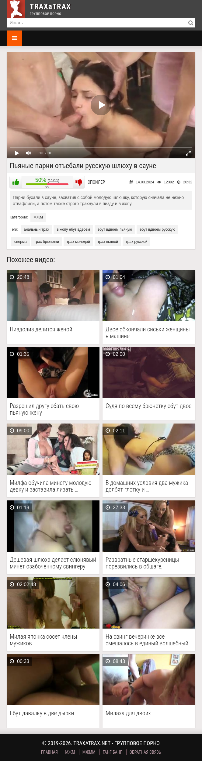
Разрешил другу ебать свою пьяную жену (44, 409)
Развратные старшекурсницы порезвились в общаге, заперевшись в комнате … (142, 563)
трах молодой (78, 242)
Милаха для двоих (128, 713)
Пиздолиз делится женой (41, 329)
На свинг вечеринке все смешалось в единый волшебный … (147, 640)
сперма (20, 242)
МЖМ (38, 217)
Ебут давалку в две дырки (42, 713)
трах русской (136, 242)
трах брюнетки (46, 242)
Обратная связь (145, 752)
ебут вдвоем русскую (157, 229)
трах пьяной (108, 242)
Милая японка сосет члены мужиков (43, 640)
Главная (49, 752)
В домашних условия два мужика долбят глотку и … (147, 486)
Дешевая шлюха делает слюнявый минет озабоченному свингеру (53, 563)
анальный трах (36, 229)
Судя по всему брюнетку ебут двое (149, 405)
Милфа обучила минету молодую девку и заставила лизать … (51, 486)
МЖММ (89, 752)
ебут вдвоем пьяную (115, 229)
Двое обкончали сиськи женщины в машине (148, 332)
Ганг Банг (112, 752)
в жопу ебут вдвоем (73, 229)
